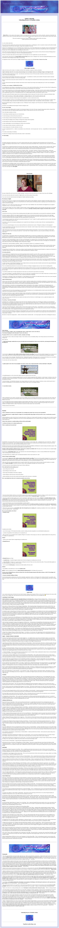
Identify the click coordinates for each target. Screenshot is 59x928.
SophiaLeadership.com (12, 3)
